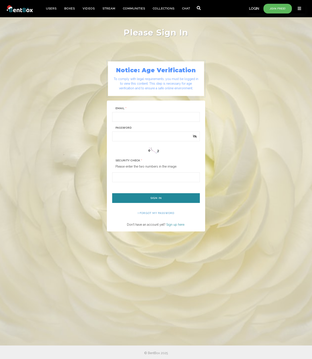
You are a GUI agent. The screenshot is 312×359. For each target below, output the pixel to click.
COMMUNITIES (134, 8)
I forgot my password (156, 213)
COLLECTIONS (163, 8)
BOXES (69, 8)
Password (123, 127)
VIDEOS (89, 8)
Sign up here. (175, 224)
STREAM (108, 8)
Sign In (156, 198)
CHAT (186, 8)
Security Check (128, 160)
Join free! (278, 8)
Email (121, 108)
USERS (51, 8)
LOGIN (254, 9)
